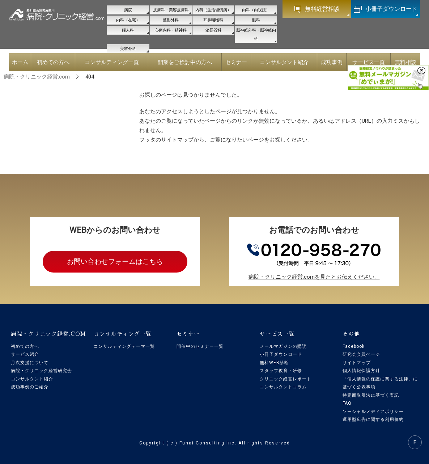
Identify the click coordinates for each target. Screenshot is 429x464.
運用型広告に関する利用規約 (373, 419)
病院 (128, 10)
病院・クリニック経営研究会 (41, 370)
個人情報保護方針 (361, 370)
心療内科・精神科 (171, 30)
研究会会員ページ (361, 354)
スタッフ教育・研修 (281, 370)
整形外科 (171, 20)
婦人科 (128, 30)
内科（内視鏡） (256, 10)
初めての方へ (25, 346)
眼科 (256, 20)
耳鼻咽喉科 (213, 20)
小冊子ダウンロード (281, 354)
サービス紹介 (25, 354)
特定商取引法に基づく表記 (371, 395)
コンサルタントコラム (283, 386)
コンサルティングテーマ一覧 (124, 346)
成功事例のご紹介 (29, 386)
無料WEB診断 (274, 362)
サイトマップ (357, 362)
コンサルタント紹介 (32, 378)
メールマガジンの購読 (283, 346)
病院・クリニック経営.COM (48, 334)
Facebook (354, 346)
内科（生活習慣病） (213, 10)
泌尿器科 (213, 30)
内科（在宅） (128, 20)
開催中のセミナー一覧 (200, 346)
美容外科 (128, 48)
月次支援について (29, 362)
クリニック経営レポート (285, 378)
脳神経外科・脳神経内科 (256, 34)
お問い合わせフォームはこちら (115, 261)
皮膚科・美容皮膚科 (171, 10)
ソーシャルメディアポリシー (373, 411)
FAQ (347, 403)
